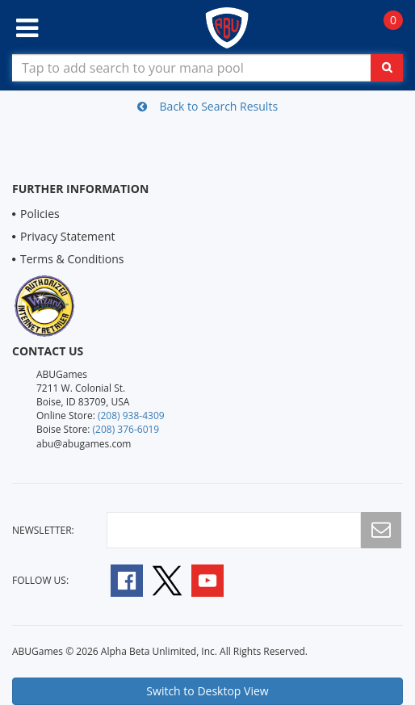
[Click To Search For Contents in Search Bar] (387, 68)
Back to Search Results (207, 106)
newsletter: (43, 530)
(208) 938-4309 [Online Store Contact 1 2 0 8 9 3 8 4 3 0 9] (131, 415)
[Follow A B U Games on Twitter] (167, 579)
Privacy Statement (67, 236)
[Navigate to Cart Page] (385, 28)
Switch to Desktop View (207, 691)
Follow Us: (40, 580)
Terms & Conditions (72, 258)
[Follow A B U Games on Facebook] (116, 579)
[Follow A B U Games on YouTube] (218, 579)
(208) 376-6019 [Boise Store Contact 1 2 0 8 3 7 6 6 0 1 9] (126, 429)
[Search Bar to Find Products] (207, 68)
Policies (40, 213)
